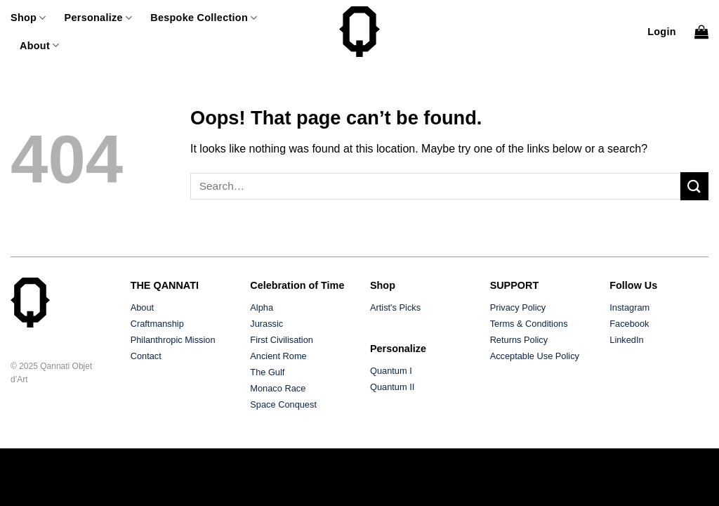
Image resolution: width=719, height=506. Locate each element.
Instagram (629, 307)
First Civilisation (281, 340)
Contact (146, 356)
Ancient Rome (278, 356)
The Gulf (267, 372)
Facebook (629, 323)
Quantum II (392, 387)
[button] (661, 31)
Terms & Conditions (529, 323)
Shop (28, 18)
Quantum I (391, 370)
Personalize (99, 18)
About (39, 45)
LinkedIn (626, 340)
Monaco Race (277, 388)
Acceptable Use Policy (534, 356)
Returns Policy (519, 340)
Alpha (261, 307)
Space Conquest (283, 404)
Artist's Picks (395, 307)
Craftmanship (157, 323)
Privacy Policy (518, 307)
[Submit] (694, 186)
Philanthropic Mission (173, 340)
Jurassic (266, 323)
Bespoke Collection (203, 18)
